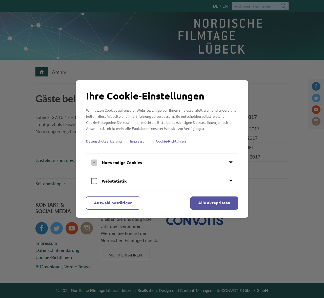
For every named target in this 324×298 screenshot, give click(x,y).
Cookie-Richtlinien (171, 141)
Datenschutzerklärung (104, 141)
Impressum (139, 141)
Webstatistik (114, 181)
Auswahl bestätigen (113, 202)
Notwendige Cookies (122, 162)
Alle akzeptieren (214, 202)
